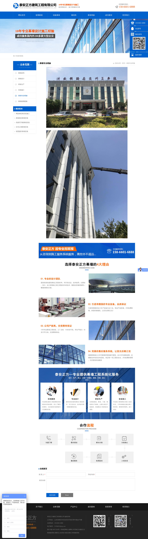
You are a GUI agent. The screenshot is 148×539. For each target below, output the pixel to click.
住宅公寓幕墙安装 (22, 127)
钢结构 (73, 15)
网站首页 (21, 15)
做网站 (70, 529)
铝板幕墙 (56, 15)
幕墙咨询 (21, 73)
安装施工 (21, 90)
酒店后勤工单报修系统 (72, 533)
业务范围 (56, 507)
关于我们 (39, 507)
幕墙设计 (21, 78)
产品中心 (73, 507)
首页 (123, 63)
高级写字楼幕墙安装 (23, 122)
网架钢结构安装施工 (23, 113)
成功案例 (108, 15)
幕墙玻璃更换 (22, 101)
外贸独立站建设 (78, 529)
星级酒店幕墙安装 (22, 118)
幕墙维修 (91, 15)
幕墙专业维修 (22, 95)
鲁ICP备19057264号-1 (54, 529)
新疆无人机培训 (60, 533)
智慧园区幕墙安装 (22, 131)
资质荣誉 (108, 507)
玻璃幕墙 (39, 15)
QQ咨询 (138, 28)
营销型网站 (64, 529)
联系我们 (126, 15)
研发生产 (21, 84)
